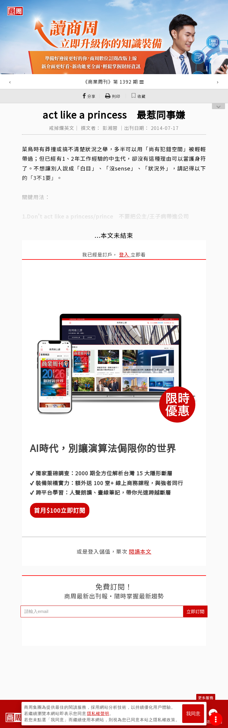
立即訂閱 (195, 611)
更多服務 (205, 697)
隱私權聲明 (98, 713)
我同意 (193, 713)
